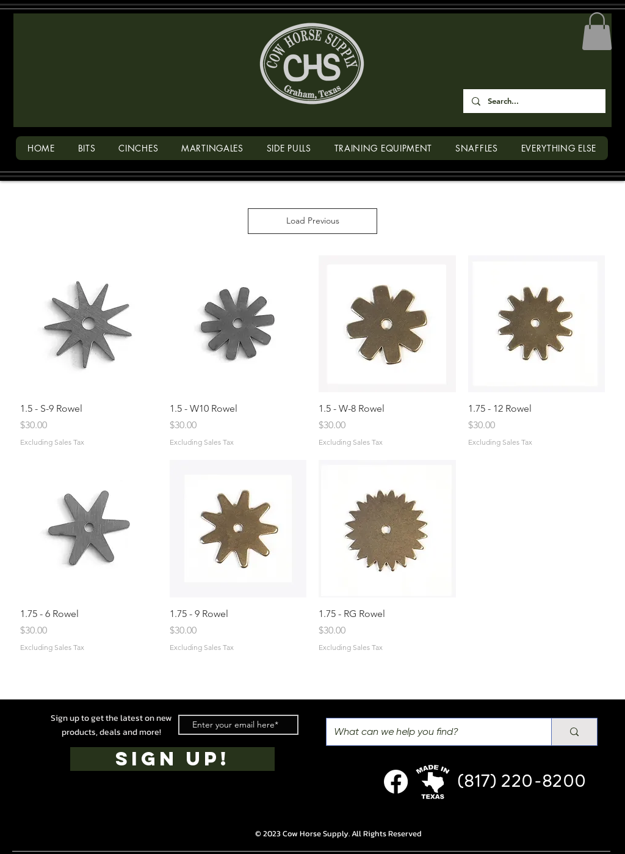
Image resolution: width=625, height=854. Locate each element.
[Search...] (534, 101)
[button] (597, 31)
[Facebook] (396, 782)
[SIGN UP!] (172, 759)
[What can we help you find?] (430, 731)
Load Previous (312, 220)
